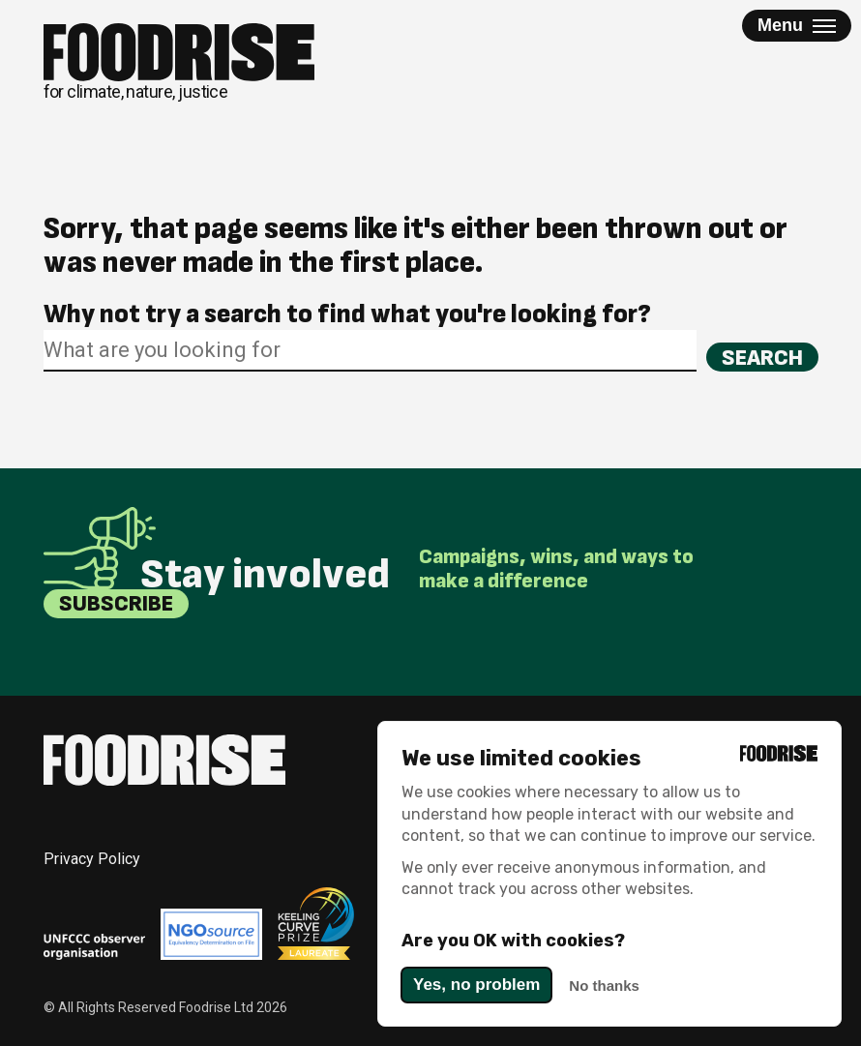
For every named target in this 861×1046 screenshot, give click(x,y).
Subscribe (116, 603)
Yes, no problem (476, 984)
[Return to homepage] (179, 62)
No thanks (604, 985)
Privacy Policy (92, 859)
